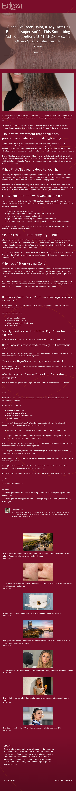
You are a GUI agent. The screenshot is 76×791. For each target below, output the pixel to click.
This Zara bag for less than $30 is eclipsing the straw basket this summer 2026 (32, 728)
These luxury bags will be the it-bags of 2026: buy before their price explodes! (32, 613)
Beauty (39, 47)
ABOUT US (59, 780)
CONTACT (68, 780)
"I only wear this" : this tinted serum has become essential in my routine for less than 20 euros (38, 671)
